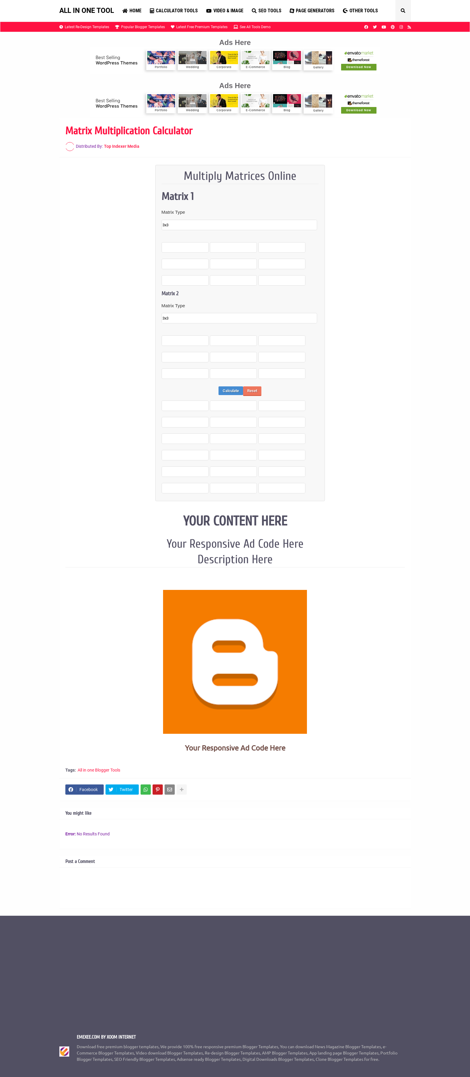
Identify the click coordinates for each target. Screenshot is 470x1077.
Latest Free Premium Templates (199, 27)
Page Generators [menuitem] (312, 10)
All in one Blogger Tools (99, 770)
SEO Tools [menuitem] (266, 10)
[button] (403, 11)
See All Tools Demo (252, 27)
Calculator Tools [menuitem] (174, 10)
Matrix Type (173, 212)
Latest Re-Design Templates (84, 27)
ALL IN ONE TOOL (86, 11)
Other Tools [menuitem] (360, 10)
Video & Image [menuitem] (224, 10)
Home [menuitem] (131, 10)
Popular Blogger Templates (140, 27)
